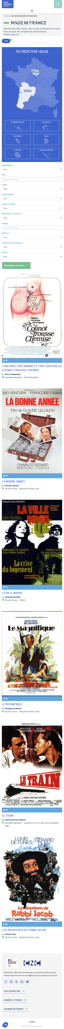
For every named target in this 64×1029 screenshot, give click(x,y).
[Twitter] (17, 982)
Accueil (7, 16)
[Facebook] (6, 982)
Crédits (32, 1021)
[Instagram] (11, 982)
